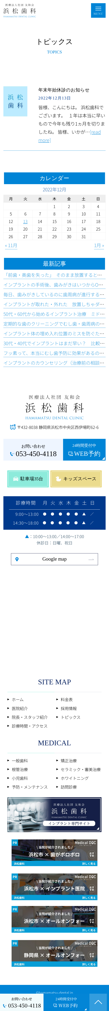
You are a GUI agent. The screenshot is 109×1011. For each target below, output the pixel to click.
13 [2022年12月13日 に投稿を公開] (25, 221)
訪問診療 (69, 787)
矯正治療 (69, 760)
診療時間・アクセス (30, 726)
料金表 (67, 699)
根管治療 (20, 769)
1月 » (99, 245)
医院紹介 (20, 708)
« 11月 (11, 245)
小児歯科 (20, 778)
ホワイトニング (75, 778)
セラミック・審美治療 (81, 769)
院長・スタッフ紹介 (30, 717)
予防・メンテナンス (30, 787)
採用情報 (69, 708)
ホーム (18, 699)
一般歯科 (20, 760)
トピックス (70, 717)
